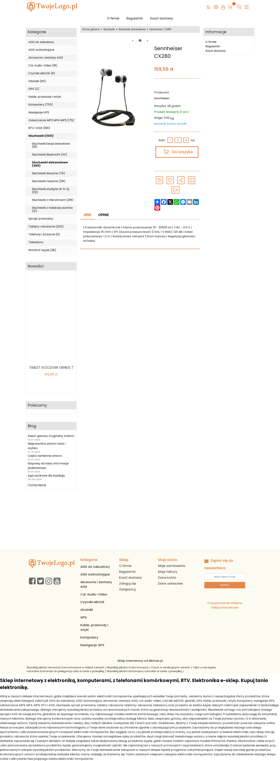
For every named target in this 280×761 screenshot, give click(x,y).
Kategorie (37, 32)
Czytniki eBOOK (92, 602)
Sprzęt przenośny (40, 218)
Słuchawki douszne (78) (48, 173)
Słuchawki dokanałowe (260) (50, 164)
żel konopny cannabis (142, 671)
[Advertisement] (140, 523)
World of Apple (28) (42, 250)
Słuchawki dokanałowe (132, 29)
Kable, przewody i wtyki (44, 96)
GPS (83, 617)
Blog (32, 426)
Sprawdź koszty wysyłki (170, 124)
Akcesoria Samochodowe (64, 667)
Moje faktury (167, 572)
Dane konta (167, 577)
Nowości (35, 266)
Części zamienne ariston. (45, 456)
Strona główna (90, 29)
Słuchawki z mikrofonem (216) (53, 200)
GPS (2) (33, 89)
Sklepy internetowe (224, 607)
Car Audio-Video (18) (43, 65)
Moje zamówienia (171, 566)
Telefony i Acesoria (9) (44, 234)
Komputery (89, 637)
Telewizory (35, 242)
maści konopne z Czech (143, 667)
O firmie (113, 18)
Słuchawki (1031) (41, 135)
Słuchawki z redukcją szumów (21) (52, 209)
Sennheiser (162, 98)
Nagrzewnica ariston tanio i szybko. (47, 446)
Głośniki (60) (37, 81)
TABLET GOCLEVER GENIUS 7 (51, 367)
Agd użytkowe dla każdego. (47, 476)
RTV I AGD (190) (39, 128)
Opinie (103, 214)
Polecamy (37, 405)
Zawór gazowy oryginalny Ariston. (51, 436)
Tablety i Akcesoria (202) (46, 226)
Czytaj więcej (37, 485)
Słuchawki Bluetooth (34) (49, 154)
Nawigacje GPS (38, 112)
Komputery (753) (40, 104)
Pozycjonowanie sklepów (224, 603)
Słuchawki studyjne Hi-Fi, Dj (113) (50, 190)
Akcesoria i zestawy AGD (45, 57)
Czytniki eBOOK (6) (41, 73)
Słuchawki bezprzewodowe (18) (51, 145)
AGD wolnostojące (41, 49)
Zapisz (224, 585)
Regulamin (134, 18)
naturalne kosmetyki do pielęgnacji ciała (53, 671)
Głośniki (86, 610)
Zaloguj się (127, 583)
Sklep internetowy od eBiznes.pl (140, 661)
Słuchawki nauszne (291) (49, 181)
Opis (87, 214)
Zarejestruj (127, 589)
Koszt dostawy (161, 18)
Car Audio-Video (93, 594)
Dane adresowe (170, 583)
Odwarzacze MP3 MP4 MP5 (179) (51, 120)
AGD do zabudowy (41, 42)
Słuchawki (109, 29)
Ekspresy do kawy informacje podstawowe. (48, 465)
